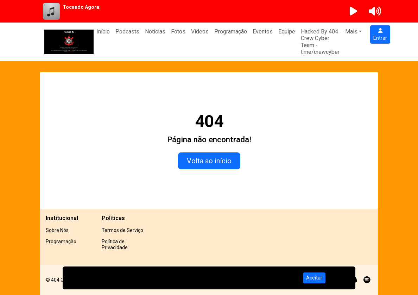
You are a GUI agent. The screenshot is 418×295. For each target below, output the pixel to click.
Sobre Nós (57, 230)
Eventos (263, 31)
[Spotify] (366, 280)
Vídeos (200, 31)
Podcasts (127, 31)
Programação (230, 31)
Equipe (286, 31)
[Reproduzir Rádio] (354, 11)
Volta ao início (209, 161)
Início (103, 31)
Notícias (155, 31)
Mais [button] (351, 31)
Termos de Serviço (122, 230)
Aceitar (314, 278)
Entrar (380, 34)
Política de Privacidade (115, 244)
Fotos (178, 31)
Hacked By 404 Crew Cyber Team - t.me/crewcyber (320, 41)
